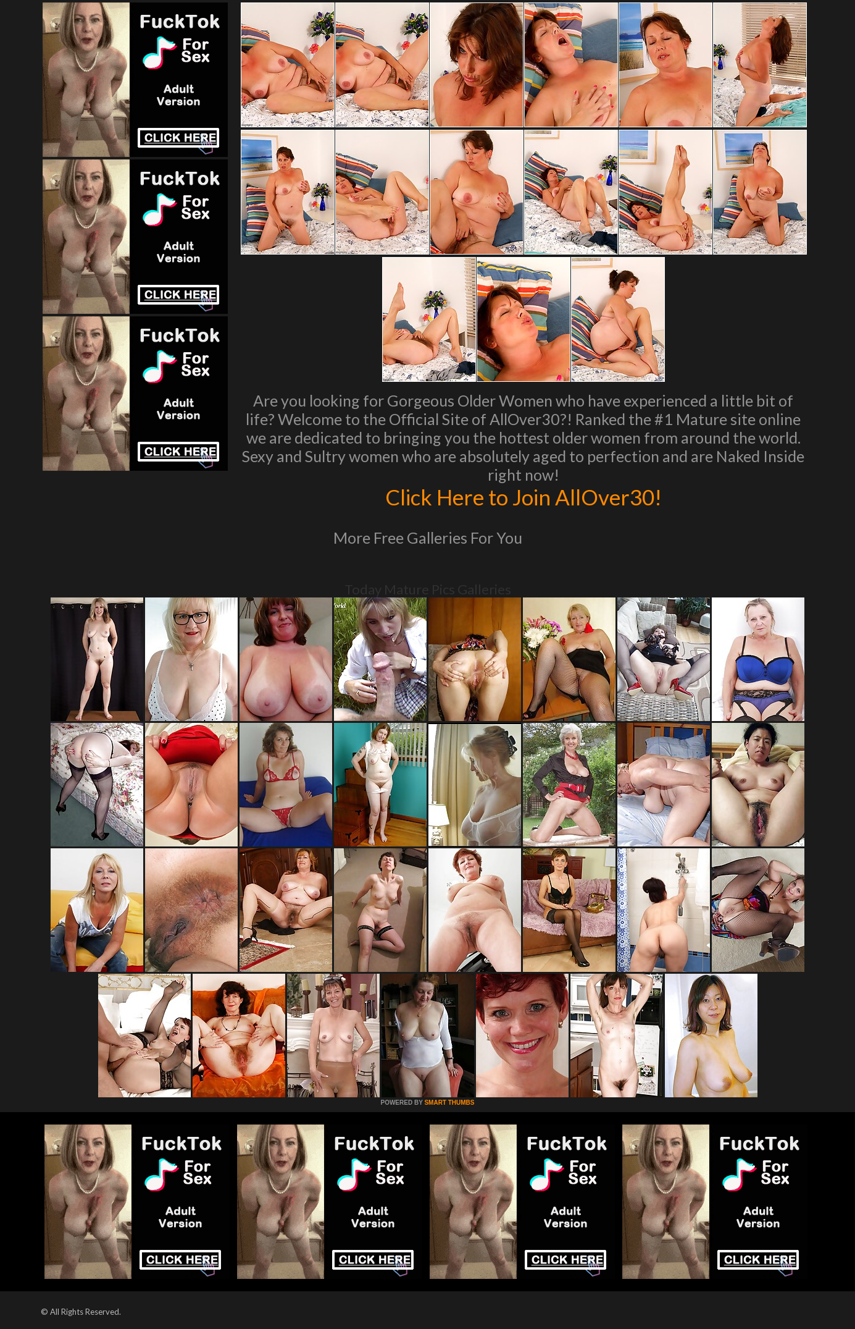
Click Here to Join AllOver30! (523, 497)
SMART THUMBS (449, 1102)
